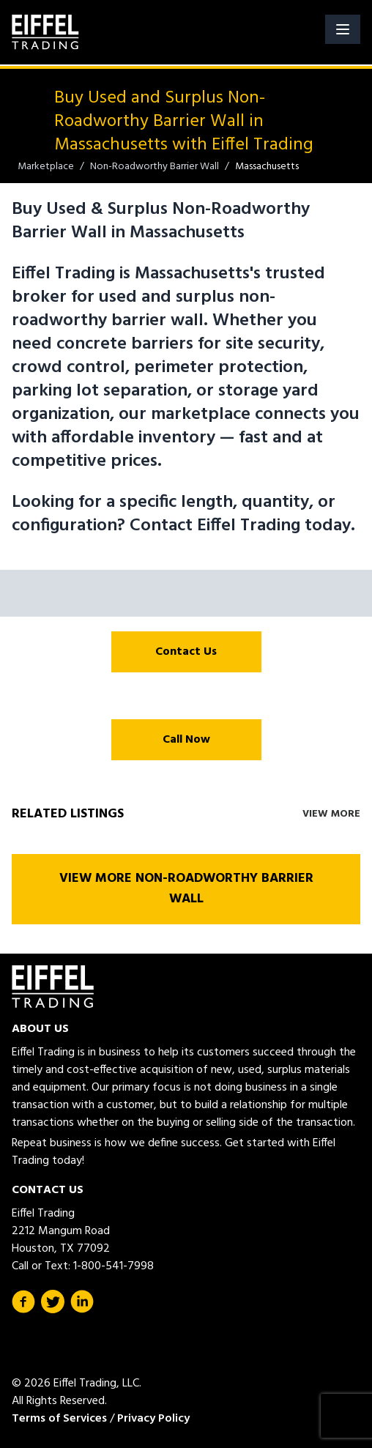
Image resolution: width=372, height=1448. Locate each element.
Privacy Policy (153, 1418)
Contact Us (186, 651)
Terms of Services (59, 1418)
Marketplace (46, 166)
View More (331, 814)
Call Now (186, 739)
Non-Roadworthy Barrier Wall (154, 166)
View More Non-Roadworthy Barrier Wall (186, 889)
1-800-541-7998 (113, 1266)
